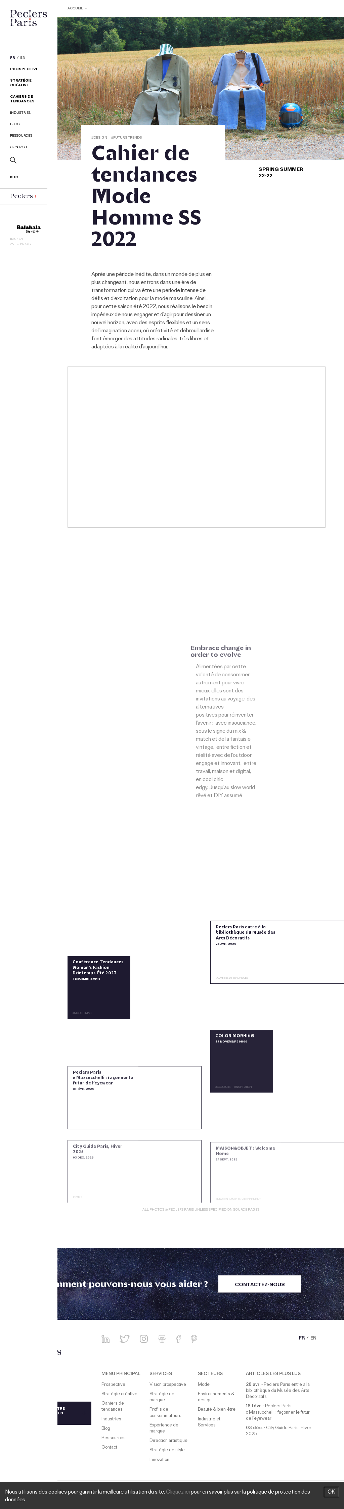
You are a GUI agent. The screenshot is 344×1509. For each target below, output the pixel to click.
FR (12, 58)
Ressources (21, 136)
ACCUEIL (76, 9)
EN (23, 58)
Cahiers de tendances (22, 99)
